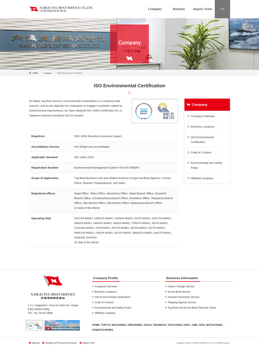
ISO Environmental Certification (202, 139)
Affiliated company (202, 178)
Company (47, 73)
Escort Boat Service (179, 291)
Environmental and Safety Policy (206, 165)
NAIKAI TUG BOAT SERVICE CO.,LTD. (61, 9)
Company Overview (203, 116)
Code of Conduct (201, 152)
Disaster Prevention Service (183, 297)
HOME (35, 73)
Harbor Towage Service (181, 286)
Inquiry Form (88, 343)
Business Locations (202, 126)
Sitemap (36, 343)
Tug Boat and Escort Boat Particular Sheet (192, 307)
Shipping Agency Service (182, 302)
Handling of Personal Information (61, 343)
